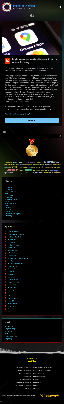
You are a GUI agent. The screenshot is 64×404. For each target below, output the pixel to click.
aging (7, 206)
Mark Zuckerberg (10, 203)
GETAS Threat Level (32, 360)
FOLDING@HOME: (20, 382)
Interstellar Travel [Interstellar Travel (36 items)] (49, 167)
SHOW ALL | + (8, 311)
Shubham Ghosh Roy (15, 237)
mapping (21, 114)
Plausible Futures (11, 336)
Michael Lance (13, 298)
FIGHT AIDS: (22, 379)
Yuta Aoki (11, 271)
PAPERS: (35, 385)
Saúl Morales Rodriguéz (16, 234)
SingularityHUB (10, 339)
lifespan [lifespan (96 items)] (21, 170)
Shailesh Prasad (13, 245)
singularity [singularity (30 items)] (22, 173)
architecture (9, 212)
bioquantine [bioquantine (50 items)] (40, 162)
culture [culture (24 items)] (40, 164)
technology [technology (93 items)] (39, 173)
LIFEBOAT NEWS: (37, 367)
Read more (32, 120)
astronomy (8, 216)
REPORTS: (35, 379)
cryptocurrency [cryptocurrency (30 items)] (36, 164)
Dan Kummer (12, 261)
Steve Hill (11, 290)
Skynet (7, 201)
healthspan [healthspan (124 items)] (22, 167)
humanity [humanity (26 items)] (29, 167)
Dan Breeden (12, 242)
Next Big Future (10, 334)
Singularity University (12, 199)
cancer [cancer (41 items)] (30, 165)
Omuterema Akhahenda (16, 264)
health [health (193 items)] (14, 167)
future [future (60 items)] (59, 165)
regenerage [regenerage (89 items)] (54, 170)
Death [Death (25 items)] (43, 164)
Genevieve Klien (13, 232)
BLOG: (34, 373)
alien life (8, 208)
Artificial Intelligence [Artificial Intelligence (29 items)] (31, 162)
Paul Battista (12, 248)
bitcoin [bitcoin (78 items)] (15, 165)
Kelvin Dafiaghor (13, 253)
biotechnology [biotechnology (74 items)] (8, 165)
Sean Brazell (12, 285)
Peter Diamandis (10, 191)
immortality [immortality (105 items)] (40, 167)
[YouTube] (53, 395)
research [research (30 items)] (15, 173)
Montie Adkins (12, 304)
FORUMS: (27, 388)
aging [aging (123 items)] (8, 162)
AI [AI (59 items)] (11, 162)
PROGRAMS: (36, 382)
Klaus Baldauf (12, 266)
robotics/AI (27, 114)
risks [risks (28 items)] (18, 173)
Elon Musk (8, 197)
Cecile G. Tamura (13, 269)
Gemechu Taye (14, 114)
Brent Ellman (12, 293)
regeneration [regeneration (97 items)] (8, 173)
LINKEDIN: (19, 370)
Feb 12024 (7, 61)
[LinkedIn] (49, 395)
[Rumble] (57, 395)
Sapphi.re (32, 395)
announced (36, 71)
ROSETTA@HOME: (19, 385)
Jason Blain (12, 301)
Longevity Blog (10, 329)
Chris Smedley (12, 309)
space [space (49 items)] (26, 173)
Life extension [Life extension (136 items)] (12, 170)
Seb (9, 295)
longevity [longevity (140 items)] (28, 170)
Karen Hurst (12, 255)
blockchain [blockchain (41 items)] (21, 165)
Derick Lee (11, 274)
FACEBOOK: (19, 367)
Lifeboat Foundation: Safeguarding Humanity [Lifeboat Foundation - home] (27, 7)
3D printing (8, 187)
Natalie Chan (12, 288)
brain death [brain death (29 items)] (26, 164)
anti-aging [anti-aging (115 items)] (23, 162)
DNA (6, 193)
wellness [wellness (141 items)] (57, 172)
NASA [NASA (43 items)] (34, 170)
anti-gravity (8, 210)
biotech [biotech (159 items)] (55, 162)
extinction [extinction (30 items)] (55, 164)
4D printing (8, 189)
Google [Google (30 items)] (9, 167)
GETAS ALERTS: (37, 370)
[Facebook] (41, 395)
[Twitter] (45, 395)
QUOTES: (35, 388)
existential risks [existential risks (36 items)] (48, 165)
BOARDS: (35, 376)
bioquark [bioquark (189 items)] (48, 162)
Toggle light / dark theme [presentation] (60, 7)
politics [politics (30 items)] (42, 170)
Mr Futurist (8, 331)
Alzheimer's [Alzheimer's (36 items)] (15, 162)
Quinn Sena (12, 240)
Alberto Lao (12, 277)
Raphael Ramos (13, 282)
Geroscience (9, 326)
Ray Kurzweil (9, 195)
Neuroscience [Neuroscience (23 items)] (38, 170)
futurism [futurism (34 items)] (6, 167)
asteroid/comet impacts (13, 214)
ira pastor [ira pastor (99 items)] (57, 167)
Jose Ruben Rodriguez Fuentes (18, 258)
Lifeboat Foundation (14, 395)
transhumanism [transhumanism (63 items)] (48, 173)
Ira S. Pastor (12, 306)
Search (60, 136)
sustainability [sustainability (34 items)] (32, 173)
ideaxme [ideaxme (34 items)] (33, 167)
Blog (32, 16)
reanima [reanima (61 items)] (46, 170)
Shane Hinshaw (13, 280)
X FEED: (20, 373)
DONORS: (25, 376)
